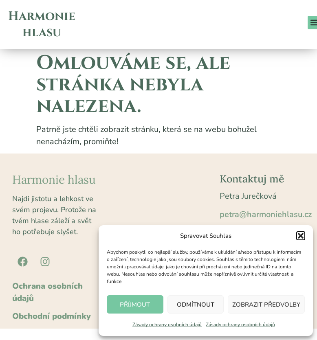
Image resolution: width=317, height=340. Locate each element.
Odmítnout (195, 305)
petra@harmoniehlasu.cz (266, 214)
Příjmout (135, 305)
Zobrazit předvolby (266, 305)
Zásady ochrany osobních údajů (167, 324)
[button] (301, 236)
